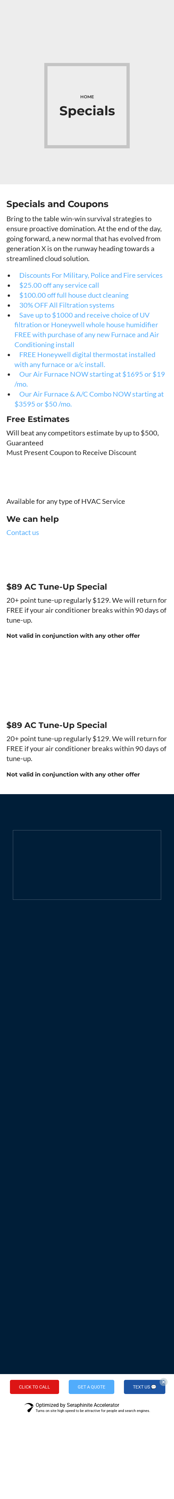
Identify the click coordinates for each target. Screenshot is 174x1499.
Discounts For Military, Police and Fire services (88, 275)
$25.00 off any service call (56, 285)
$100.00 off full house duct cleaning (71, 295)
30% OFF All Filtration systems (64, 305)
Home (87, 96)
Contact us (22, 532)
